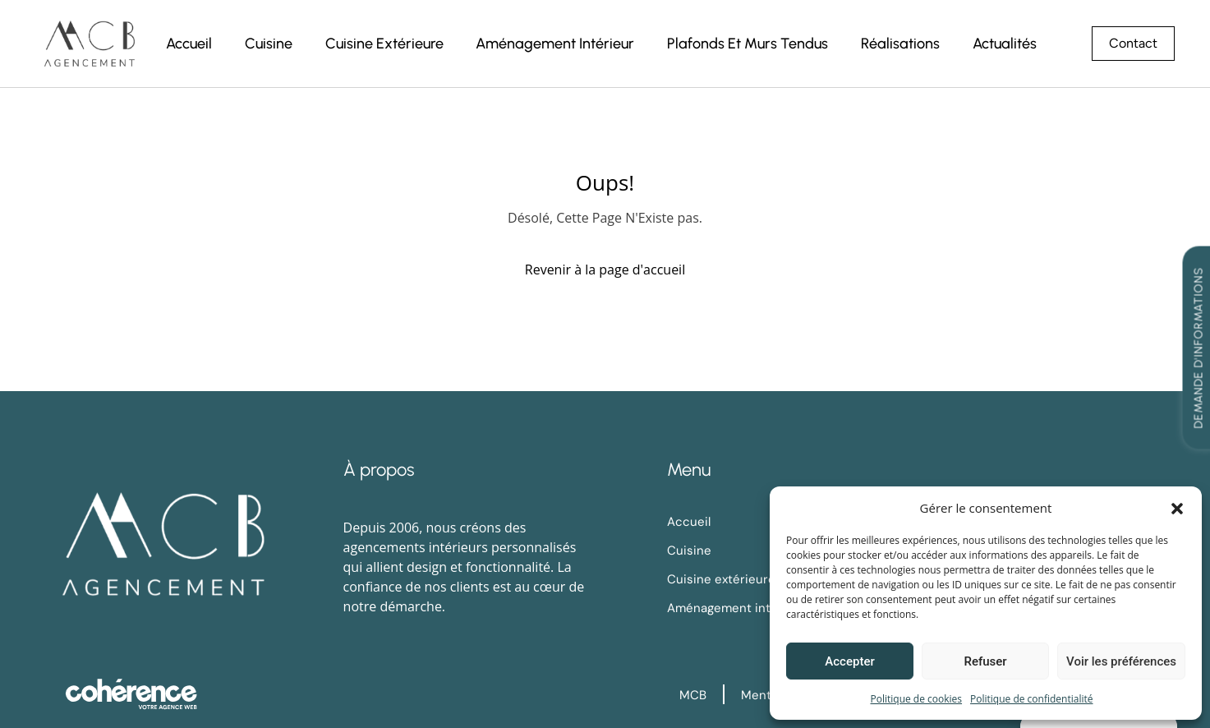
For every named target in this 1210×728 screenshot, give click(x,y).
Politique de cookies (917, 699)
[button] (1177, 508)
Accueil (187, 44)
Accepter (849, 661)
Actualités (1004, 44)
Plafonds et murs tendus (746, 44)
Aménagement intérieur (554, 44)
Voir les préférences (1121, 661)
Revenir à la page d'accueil (605, 269)
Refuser (985, 661)
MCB (692, 695)
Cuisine (267, 44)
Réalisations (899, 44)
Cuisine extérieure (383, 44)
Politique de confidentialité (1031, 699)
